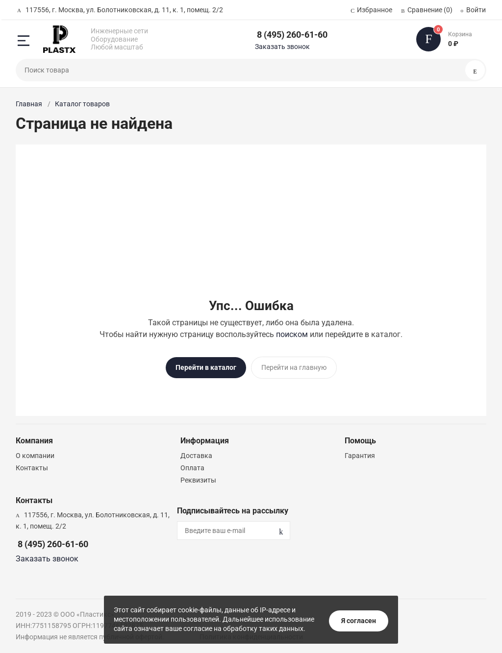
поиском (292, 334)
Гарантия (360, 454)
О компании (35, 454)
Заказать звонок (282, 46)
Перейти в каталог (206, 367)
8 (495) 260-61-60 (292, 34)
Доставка (196, 454)
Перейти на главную (293, 367)
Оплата (192, 466)
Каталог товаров (82, 104)
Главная (29, 104)
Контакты (32, 466)
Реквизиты (198, 478)
